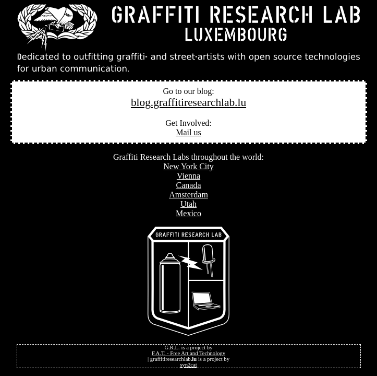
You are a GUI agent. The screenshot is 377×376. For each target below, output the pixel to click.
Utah (188, 203)
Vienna (188, 175)
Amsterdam (188, 194)
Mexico (188, 213)
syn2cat (188, 365)
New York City (188, 166)
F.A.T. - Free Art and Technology (188, 353)
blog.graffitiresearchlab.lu (188, 102)
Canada (188, 185)
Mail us (188, 132)
